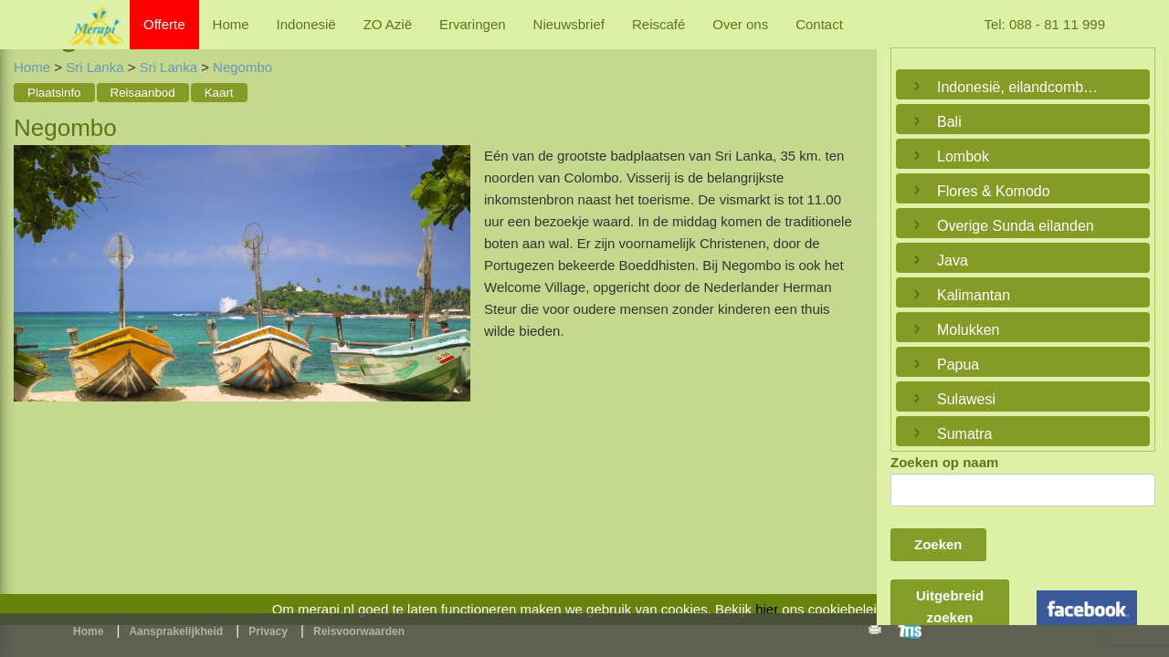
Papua (958, 364)
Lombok (963, 156)
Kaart (219, 92)
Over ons (740, 24)
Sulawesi (966, 399)
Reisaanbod (143, 92)
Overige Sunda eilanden (1015, 226)
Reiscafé (658, 24)
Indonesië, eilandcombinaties (1018, 87)
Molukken (968, 330)
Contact (819, 24)
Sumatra (964, 434)
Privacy (268, 631)
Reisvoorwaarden (359, 631)
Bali (949, 122)
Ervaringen (472, 24)
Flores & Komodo (993, 191)
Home (231, 24)
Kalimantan (973, 295)
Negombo (242, 67)
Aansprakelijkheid (176, 631)
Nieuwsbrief (569, 24)
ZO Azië (387, 24)
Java (952, 260)
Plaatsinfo (54, 92)
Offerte (164, 24)
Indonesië (306, 24)
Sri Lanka (97, 67)
